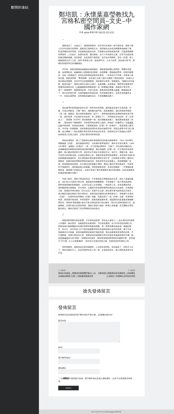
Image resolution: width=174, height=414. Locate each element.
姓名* (60, 347)
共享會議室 (63, 238)
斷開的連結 (19, 8)
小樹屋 (79, 87)
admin (86, 32)
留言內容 (62, 320)
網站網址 (62, 368)
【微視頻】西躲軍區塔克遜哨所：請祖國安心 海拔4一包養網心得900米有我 (116, 274)
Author (112, 412)
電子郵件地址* (64, 357)
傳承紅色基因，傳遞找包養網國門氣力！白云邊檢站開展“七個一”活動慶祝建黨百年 (77, 274)
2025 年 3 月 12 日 (106, 32)
